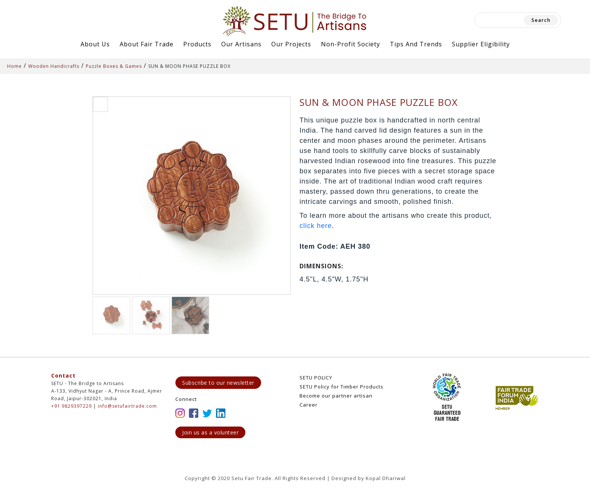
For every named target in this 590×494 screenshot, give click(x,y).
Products (197, 44)
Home (14, 66)
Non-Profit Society (350, 44)
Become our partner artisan (336, 395)
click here (316, 225)
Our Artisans (241, 44)
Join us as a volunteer (210, 432)
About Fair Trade (146, 44)
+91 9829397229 (71, 406)
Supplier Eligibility (481, 44)
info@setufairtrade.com (127, 406)
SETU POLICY (316, 377)
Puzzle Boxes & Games (114, 66)
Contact (63, 375)
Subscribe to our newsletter (218, 382)
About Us (95, 44)
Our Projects (291, 44)
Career (309, 404)
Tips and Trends (416, 44)
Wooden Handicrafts (53, 66)
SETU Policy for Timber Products (341, 386)
